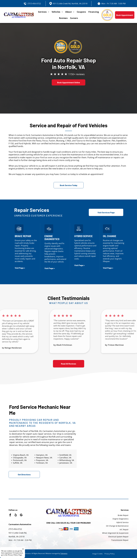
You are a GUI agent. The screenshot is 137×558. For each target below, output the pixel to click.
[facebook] (10, 515)
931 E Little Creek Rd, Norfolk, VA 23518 (70, 3)
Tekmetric (63, 553)
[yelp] (15, 515)
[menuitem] (43, 12)
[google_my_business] (21, 515)
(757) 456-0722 (34, 3)
